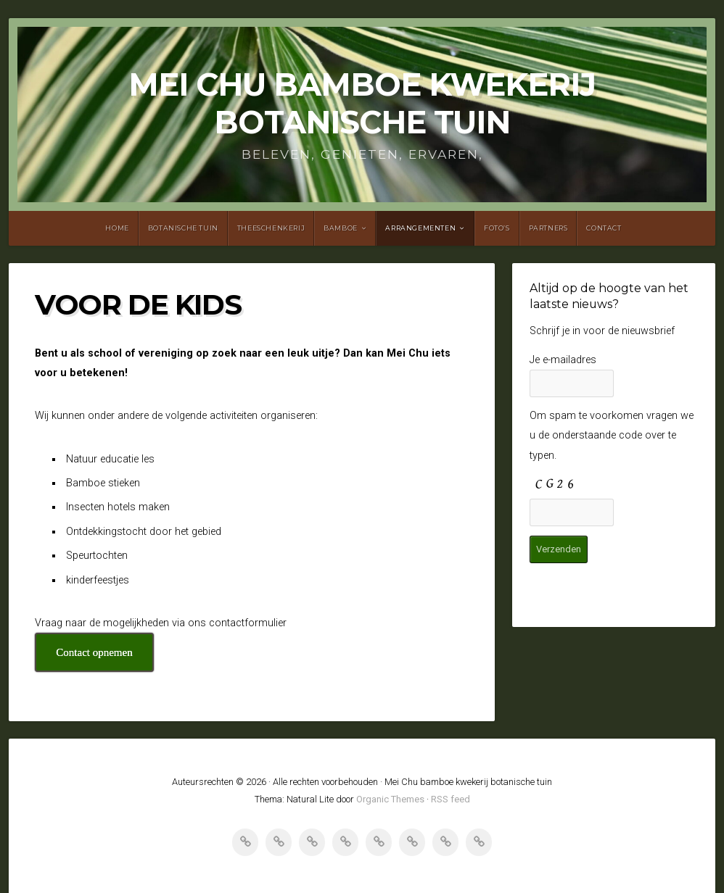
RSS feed (450, 799)
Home (116, 228)
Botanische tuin (183, 228)
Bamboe (341, 228)
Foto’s (497, 228)
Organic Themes (390, 799)
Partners (548, 228)
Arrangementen (420, 228)
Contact (603, 228)
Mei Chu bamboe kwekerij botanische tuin (362, 103)
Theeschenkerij (271, 228)
